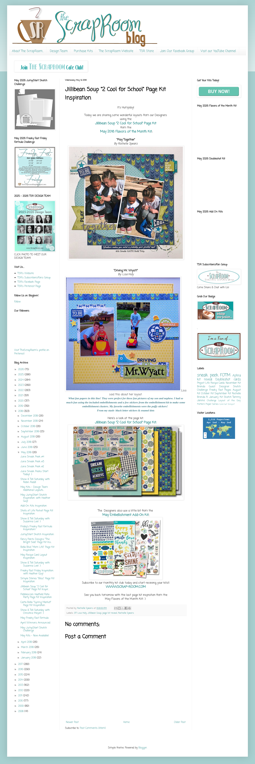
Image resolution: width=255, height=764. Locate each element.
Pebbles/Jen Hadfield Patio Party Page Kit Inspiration (36, 596)
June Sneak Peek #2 (32, 467)
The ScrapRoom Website (116, 51)
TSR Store (147, 51)
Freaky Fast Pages (220, 390)
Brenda (201, 387)
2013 (21, 685)
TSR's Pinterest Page (29, 286)
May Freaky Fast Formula (34, 618)
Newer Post (72, 722)
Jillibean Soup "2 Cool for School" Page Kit (125, 123)
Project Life (203, 383)
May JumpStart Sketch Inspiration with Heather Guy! (35, 498)
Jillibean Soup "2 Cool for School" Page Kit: (126, 422)
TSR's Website (25, 273)
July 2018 (26, 442)
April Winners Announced (35, 623)
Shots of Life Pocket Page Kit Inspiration (36, 512)
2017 (21, 664)
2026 (21, 369)
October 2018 (28, 426)
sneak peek (207, 375)
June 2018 (27, 447)
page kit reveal (109, 613)
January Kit (216, 397)
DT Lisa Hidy (80, 613)
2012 (21, 690)
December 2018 (30, 416)
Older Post (180, 722)
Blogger (142, 748)
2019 (21, 406)
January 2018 (29, 658)
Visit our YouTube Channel (218, 51)
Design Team (59, 51)
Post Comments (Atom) (93, 728)
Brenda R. (202, 397)
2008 (21, 711)
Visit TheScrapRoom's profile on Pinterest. (31, 352)
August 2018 (28, 437)
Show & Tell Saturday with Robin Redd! (35, 480)
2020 (21, 401)
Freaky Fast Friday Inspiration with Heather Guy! (36, 572)
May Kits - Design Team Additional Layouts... (34, 488)
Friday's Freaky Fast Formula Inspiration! (36, 528)
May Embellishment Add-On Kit (125, 514)
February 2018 (29, 653)
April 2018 (27, 642)
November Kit (233, 383)
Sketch (227, 397)
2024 (21, 380)
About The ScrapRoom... (27, 51)
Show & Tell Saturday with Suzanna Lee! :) (35, 520)
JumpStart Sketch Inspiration (37, 534)
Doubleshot (222, 379)
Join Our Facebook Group (177, 51)
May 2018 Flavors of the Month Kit (125, 131)
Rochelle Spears (126, 613)
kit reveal (204, 379)
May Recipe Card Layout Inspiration (33, 556)
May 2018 (26, 452)
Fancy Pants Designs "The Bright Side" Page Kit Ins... (36, 540)
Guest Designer (219, 387)
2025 (21, 375)
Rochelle (236, 393)
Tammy (237, 397)
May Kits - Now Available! (34, 636)
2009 (21, 706)
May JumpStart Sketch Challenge (33, 629)
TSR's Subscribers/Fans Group (34, 278)
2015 (21, 675)
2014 (21, 680)
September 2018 (30, 432)
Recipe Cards (218, 383)
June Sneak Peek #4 (32, 457)
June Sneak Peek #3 (32, 462)
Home (126, 722)
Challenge (211, 400)
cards (237, 379)
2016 (21, 669)
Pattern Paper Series (208, 404)
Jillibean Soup (94, 613)
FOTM (225, 375)
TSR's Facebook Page (28, 282)
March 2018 (28, 647)
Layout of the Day (229, 400)
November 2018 (30, 421)
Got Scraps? (229, 404)
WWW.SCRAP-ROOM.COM (126, 586)
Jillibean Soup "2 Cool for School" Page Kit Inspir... (34, 588)
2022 (21, 390)
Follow (17, 302)
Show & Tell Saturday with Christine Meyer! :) (35, 611)
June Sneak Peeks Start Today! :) (34, 473)
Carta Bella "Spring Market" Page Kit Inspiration (35, 603)
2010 (21, 701)
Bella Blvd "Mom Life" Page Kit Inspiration (37, 548)
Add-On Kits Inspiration (33, 506)
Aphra (237, 375)
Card (221, 404)
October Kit (207, 393)
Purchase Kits (83, 51)
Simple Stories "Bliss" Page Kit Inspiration (37, 580)
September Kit (223, 393)
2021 (21, 395)
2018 (21, 411)
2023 (21, 385)
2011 (20, 696)
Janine (201, 400)
